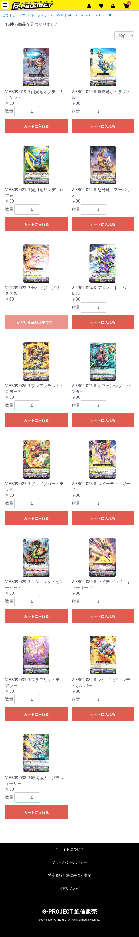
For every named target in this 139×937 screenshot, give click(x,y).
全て (6, 15)
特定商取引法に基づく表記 (69, 875)
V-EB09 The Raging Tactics (85, 15)
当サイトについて (69, 849)
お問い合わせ (69, 888)
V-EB (60, 15)
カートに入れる (36, 126)
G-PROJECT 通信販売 (69, 911)
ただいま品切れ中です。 (36, 322)
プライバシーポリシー (70, 862)
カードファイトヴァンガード (33, 15)
